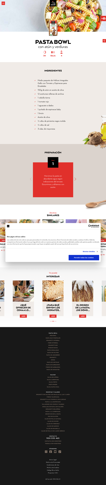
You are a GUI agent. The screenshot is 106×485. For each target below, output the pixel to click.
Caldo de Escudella (53, 428)
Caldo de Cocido (53, 421)
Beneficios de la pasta (53, 414)
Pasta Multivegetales (53, 338)
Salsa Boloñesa (53, 377)
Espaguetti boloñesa (53, 409)
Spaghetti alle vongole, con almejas (53, 399)
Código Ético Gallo (53, 470)
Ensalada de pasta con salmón (53, 406)
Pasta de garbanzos (53, 364)
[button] (104, 40)
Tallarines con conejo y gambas (53, 404)
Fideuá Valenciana (53, 397)
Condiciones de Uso (53, 465)
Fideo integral (53, 343)
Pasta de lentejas (53, 362)
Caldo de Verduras (53, 423)
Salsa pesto (53, 382)
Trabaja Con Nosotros (53, 443)
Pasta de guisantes (53, 369)
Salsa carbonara (53, 379)
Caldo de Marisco (53, 426)
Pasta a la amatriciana (53, 401)
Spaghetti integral (53, 340)
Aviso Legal (53, 459)
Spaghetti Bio (53, 345)
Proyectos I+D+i (53, 473)
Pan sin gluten (53, 416)
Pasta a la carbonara (53, 411)
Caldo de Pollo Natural (53, 419)
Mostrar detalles (89, 251)
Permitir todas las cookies (84, 258)
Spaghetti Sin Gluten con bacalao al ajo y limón (53, 394)
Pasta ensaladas (53, 350)
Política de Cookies (53, 467)
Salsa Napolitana (53, 387)
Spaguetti (53, 357)
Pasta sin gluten (53, 352)
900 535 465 (53, 438)
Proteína (53, 335)
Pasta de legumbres (53, 355)
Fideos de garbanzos (53, 367)
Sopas (53, 360)
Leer (23, 316)
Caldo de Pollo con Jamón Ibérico (53, 431)
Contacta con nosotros (53, 441)
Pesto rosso (53, 384)
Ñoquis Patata (53, 347)
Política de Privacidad (53, 462)
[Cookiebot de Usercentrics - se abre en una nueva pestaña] (90, 226)
